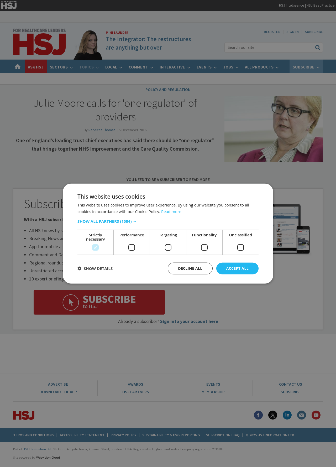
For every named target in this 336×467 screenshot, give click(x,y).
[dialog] (168, 233)
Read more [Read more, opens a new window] (171, 211)
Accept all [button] (237, 268)
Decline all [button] (190, 268)
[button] (168, 221)
